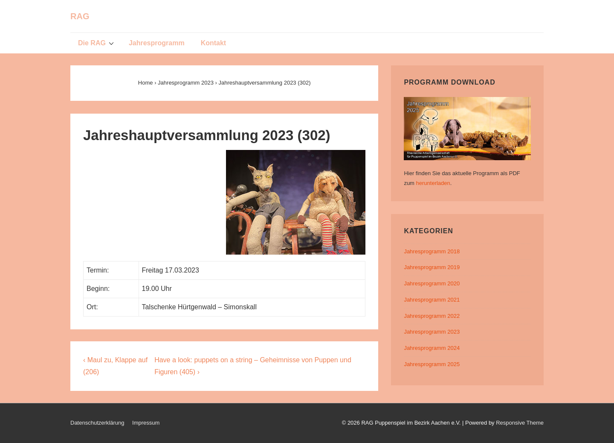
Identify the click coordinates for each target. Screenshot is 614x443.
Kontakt (213, 43)
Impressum (145, 423)
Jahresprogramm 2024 (432, 348)
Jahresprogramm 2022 (432, 316)
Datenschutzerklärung (97, 423)
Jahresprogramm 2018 (432, 251)
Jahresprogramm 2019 (432, 267)
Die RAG (97, 43)
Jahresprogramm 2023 (432, 332)
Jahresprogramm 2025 (432, 364)
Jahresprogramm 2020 (432, 283)
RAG (79, 16)
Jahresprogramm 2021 (432, 299)
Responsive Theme (520, 423)
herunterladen (433, 183)
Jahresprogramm (157, 43)
